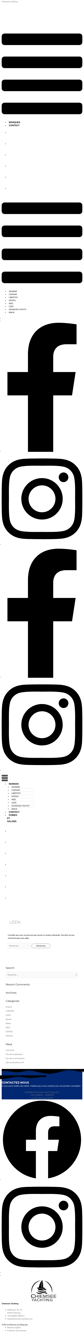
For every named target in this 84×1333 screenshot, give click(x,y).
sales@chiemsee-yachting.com (42, 1092)
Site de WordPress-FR (15, 1062)
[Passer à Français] (12, 853)
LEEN (11, 306)
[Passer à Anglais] (12, 842)
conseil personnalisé (42, 1098)
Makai (11, 312)
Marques (14, 122)
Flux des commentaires (15, 1058)
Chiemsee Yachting (9, 2)
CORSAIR (13, 294)
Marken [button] (14, 784)
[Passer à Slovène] (12, 898)
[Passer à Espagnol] (12, 876)
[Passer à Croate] (12, 887)
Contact (14, 125)
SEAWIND (13, 291)
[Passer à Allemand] (12, 831)
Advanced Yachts (17, 309)
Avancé (9, 1007)
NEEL (11, 303)
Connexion (10, 1050)
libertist (13, 297)
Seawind (9, 1036)
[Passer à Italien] (12, 865)
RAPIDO (12, 300)
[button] (42, 74)
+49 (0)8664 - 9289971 (42, 1095)
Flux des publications (14, 1054)
